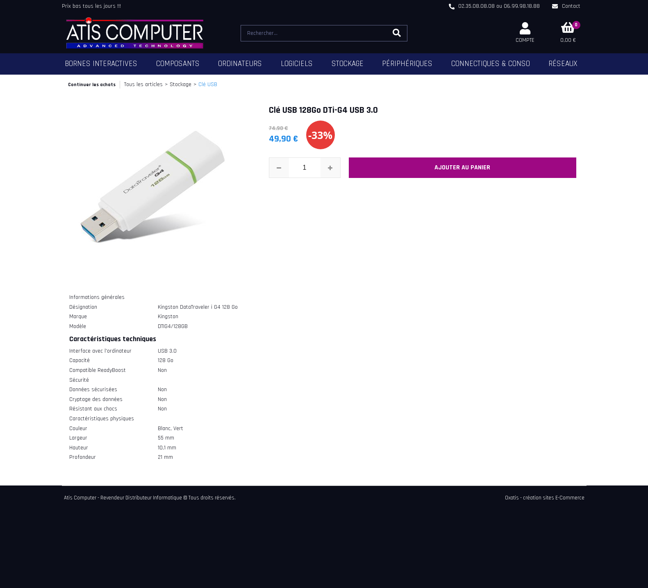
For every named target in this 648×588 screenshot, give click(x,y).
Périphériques (407, 64)
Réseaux (563, 64)
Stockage (348, 64)
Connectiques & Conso (490, 64)
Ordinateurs (240, 64)
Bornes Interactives (101, 64)
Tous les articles (143, 84)
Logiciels (297, 64)
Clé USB (207, 84)
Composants (178, 64)
